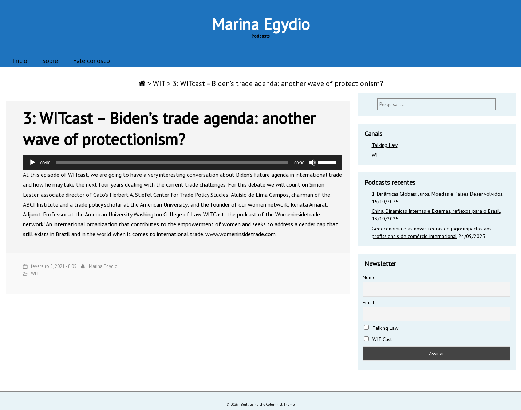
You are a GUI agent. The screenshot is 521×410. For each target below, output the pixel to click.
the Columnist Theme (277, 404)
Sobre (50, 60)
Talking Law (385, 145)
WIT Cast (378, 339)
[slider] (172, 162)
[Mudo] (312, 162)
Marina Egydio (261, 23)
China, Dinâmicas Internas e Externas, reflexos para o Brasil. (436, 211)
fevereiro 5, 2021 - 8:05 (53, 266)
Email (368, 302)
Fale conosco (91, 60)
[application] (182, 162)
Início (19, 60)
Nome (369, 277)
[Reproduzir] (32, 162)
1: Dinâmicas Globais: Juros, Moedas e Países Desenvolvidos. (437, 194)
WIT (159, 83)
